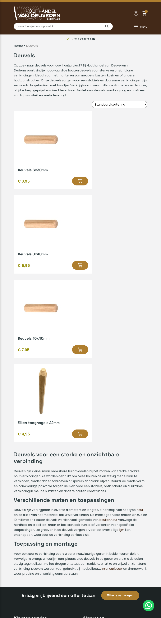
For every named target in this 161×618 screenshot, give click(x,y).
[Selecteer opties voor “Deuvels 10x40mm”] (66, 265)
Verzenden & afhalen (30, 463)
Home (18, 45)
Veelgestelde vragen (29, 482)
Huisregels (21, 470)
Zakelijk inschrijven (27, 494)
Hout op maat (93, 457)
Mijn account (23, 476)
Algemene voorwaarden (58, 602)
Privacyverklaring (93, 602)
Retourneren (23, 488)
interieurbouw (112, 400)
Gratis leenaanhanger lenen (104, 470)
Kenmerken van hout (98, 463)
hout (139, 341)
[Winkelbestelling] (119, 104)
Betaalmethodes (26, 457)
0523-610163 (95, 544)
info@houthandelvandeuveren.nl (110, 550)
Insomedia (139, 602)
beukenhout (108, 351)
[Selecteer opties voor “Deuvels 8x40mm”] (135, 181)
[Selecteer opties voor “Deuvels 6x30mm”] (66, 181)
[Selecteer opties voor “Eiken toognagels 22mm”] (130, 265)
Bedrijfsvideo (92, 476)
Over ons (20, 515)
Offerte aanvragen (120, 427)
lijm (121, 361)
